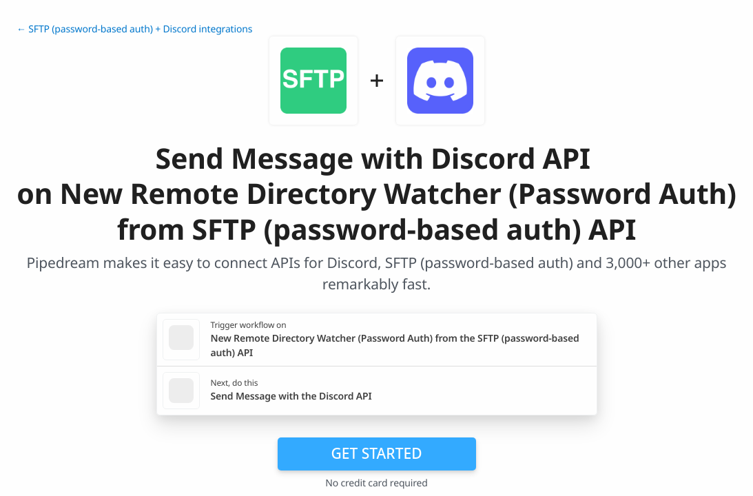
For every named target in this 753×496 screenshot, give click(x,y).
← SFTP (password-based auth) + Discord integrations (134, 29)
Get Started (376, 453)
